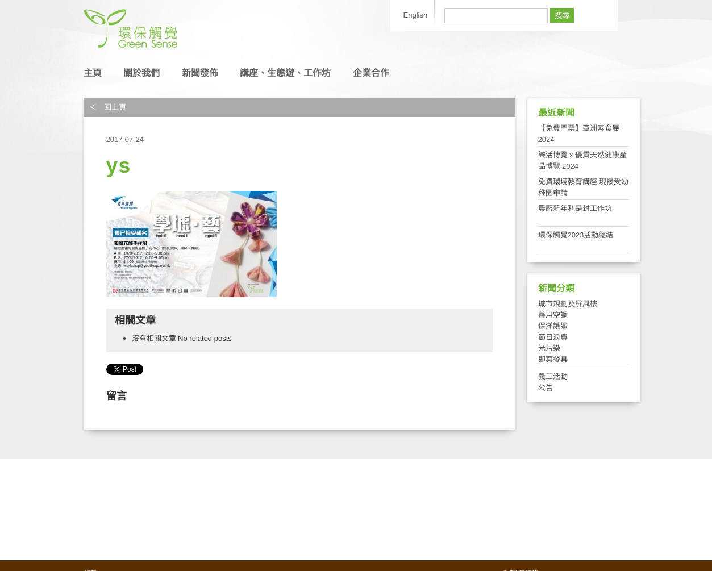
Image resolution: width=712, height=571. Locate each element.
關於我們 (141, 73)
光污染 (549, 348)
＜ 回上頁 (107, 107)
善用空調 (553, 315)
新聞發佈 (200, 73)
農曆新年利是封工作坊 (575, 208)
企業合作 (371, 73)
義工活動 (553, 376)
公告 (545, 388)
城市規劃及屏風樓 (567, 303)
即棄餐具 (553, 359)
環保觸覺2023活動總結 (576, 235)
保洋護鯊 (553, 326)
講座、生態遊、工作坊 (285, 73)
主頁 (93, 73)
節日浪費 (553, 337)
